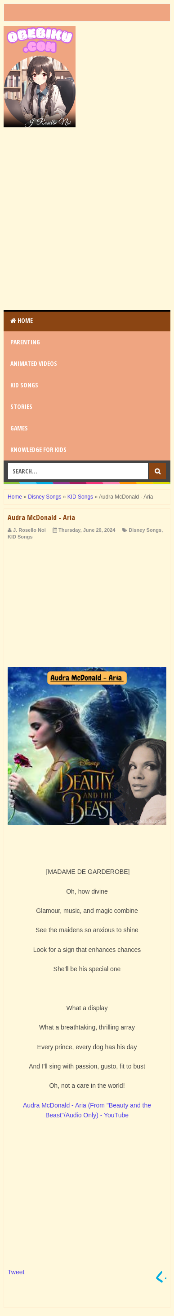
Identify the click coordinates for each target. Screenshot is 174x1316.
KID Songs (20, 536)
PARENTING (25, 342)
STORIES (21, 406)
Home (21, 320)
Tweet (16, 1272)
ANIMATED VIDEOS (33, 363)
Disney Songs (145, 530)
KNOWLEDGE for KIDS (38, 449)
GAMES (19, 428)
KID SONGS (24, 385)
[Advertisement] (87, 218)
